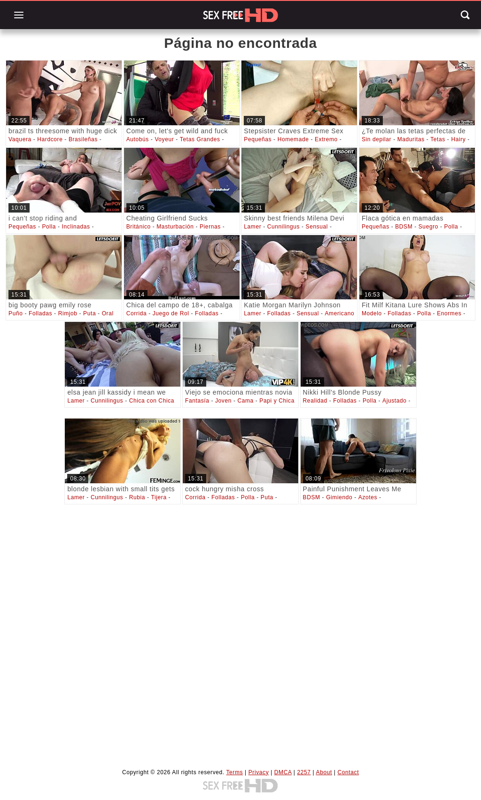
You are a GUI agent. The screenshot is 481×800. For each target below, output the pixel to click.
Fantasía (197, 400)
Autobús (137, 139)
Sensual (317, 226)
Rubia (137, 497)
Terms (234, 772)
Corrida (136, 313)
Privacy (258, 772)
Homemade (293, 139)
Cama (245, 400)
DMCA (283, 772)
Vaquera (19, 139)
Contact (348, 772)
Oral (108, 313)
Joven (223, 400)
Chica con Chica (151, 400)
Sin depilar (376, 139)
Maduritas (411, 139)
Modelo (372, 313)
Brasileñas (83, 139)
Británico (138, 226)
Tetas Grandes (200, 139)
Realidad (315, 400)
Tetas (437, 139)
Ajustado (394, 400)
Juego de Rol (171, 313)
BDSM (403, 226)
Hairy (458, 139)
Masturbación (175, 226)
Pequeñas (258, 139)
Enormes (449, 313)
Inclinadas (76, 226)
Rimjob (68, 313)
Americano (339, 313)
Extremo (326, 139)
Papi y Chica (277, 400)
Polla (49, 226)
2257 (304, 772)
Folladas (40, 313)
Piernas (210, 226)
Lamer (252, 226)
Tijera (159, 497)
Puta (89, 313)
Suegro (428, 226)
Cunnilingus (283, 226)
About (324, 772)
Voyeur (164, 139)
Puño (15, 313)
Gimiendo (339, 497)
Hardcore (49, 139)
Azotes (367, 497)
